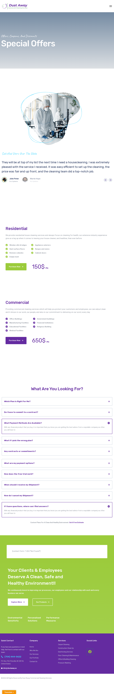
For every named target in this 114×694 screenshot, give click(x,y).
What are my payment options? (19, 463)
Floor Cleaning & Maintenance (68, 655)
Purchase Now (16, 267)
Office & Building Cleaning (67, 659)
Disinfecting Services (65, 652)
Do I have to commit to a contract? (21, 412)
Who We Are (34, 650)
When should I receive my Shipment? (21, 485)
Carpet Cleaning (63, 644)
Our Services (34, 654)
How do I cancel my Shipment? (18, 495)
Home (32, 647)
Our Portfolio (34, 658)
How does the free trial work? (18, 474)
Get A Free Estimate (76, 522)
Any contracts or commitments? (20, 451)
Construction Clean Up (66, 648)
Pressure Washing (64, 663)
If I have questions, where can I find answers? (26, 506)
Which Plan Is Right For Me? (17, 401)
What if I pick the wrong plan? (18, 440)
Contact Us (33, 661)
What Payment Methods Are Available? (23, 423)
